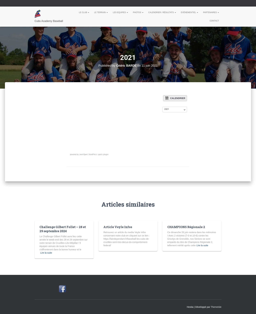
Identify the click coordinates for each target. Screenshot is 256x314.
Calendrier (175, 98)
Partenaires (211, 12)
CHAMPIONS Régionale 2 (186, 227)
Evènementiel (189, 12)
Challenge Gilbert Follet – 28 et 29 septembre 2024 (62, 229)
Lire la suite (46, 252)
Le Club (84, 12)
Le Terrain (101, 12)
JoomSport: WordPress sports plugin (93, 154)
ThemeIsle (216, 307)
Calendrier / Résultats (162, 12)
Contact (214, 21)
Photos (138, 12)
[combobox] (175, 109)
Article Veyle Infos (117, 227)
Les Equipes (120, 12)
